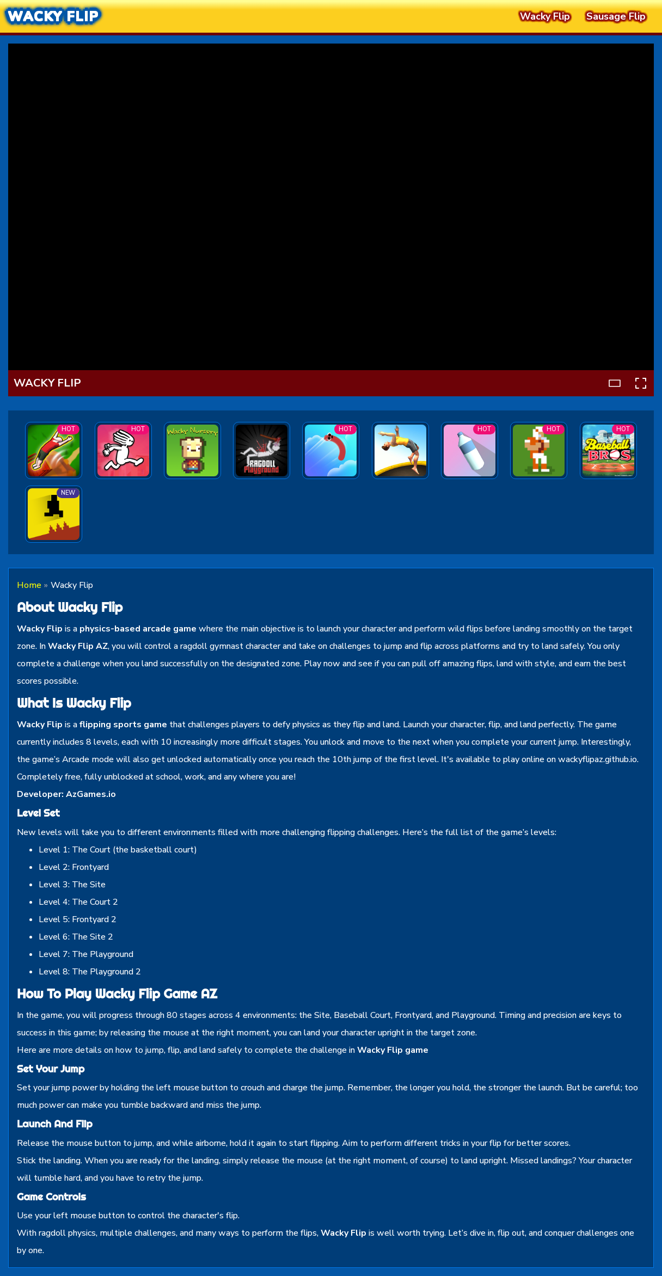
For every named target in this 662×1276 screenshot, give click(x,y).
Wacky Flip (53, 16)
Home (29, 585)
